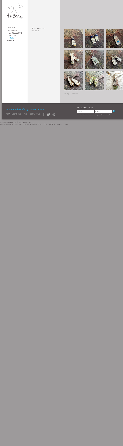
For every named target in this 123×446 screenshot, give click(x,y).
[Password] (103, 111)
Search (10, 41)
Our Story (11, 28)
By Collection (15, 33)
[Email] (85, 111)
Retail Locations (13, 114)
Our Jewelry (13, 30)
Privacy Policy (43, 124)
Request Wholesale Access (86, 115)
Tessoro (15, 12)
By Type (12, 35)
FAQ (25, 114)
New (11, 38)
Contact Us (35, 114)
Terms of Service (58, 124)
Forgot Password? (103, 115)
